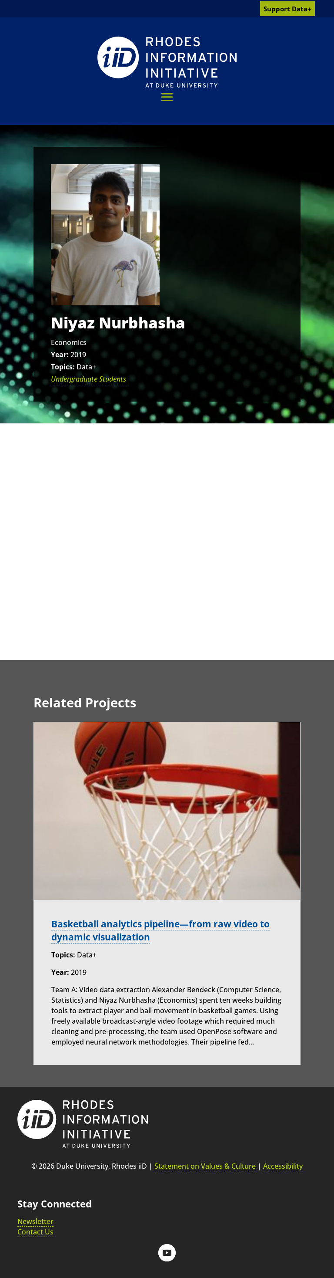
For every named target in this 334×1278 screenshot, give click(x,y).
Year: (60, 354)
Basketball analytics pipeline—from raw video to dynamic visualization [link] (162, 930)
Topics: (63, 367)
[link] (167, 62)
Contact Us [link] (35, 1232)
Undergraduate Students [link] (88, 379)
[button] (167, 97)
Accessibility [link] (283, 1166)
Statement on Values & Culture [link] (205, 1166)
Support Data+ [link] (287, 8)
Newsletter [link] (35, 1221)
